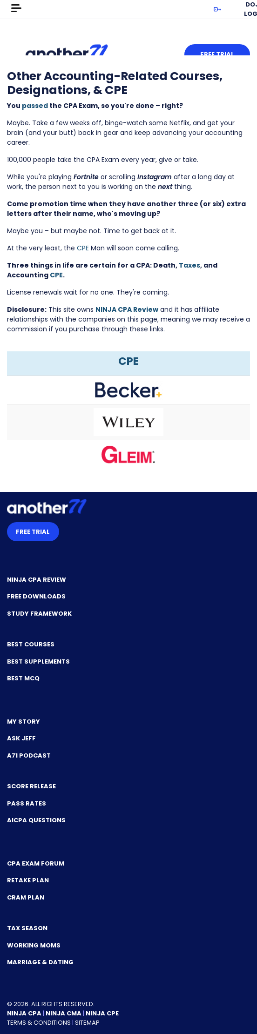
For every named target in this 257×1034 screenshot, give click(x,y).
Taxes (189, 265)
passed (35, 105)
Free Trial (217, 54)
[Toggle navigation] (16, 8)
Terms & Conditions (39, 1022)
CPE (83, 248)
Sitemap (87, 1022)
